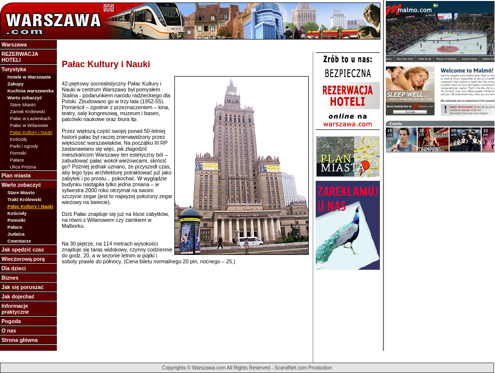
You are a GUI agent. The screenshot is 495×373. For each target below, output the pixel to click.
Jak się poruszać (22, 287)
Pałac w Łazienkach (30, 118)
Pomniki (18, 153)
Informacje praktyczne (15, 309)
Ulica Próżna (23, 167)
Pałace (17, 160)
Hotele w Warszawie (29, 77)
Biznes (9, 278)
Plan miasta (16, 175)
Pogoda (11, 321)
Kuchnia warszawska (30, 90)
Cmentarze (19, 241)
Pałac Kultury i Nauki (31, 132)
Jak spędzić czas (22, 249)
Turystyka (13, 69)
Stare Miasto (23, 104)
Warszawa (14, 44)
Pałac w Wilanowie (29, 125)
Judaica (16, 234)
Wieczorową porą (23, 259)
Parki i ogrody (24, 146)
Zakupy (15, 84)
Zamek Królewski (27, 111)
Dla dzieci (13, 268)
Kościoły (18, 139)
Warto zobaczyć (24, 97)
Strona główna (19, 340)
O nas (8, 330)
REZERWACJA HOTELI (19, 57)
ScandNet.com (291, 368)
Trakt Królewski (24, 199)
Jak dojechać (18, 296)
